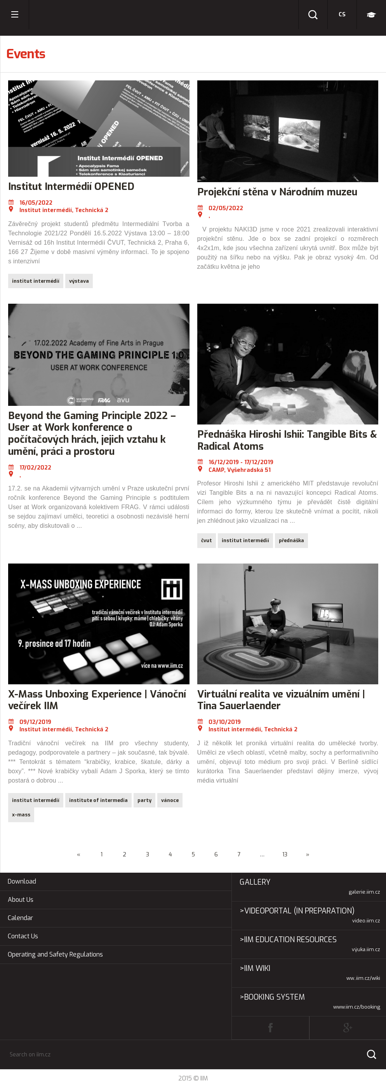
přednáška (291, 540)
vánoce (170, 800)
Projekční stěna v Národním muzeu (277, 191)
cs (342, 14)
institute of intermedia (98, 800)
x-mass (21, 814)
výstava (79, 281)
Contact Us (23, 936)
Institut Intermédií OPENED (71, 186)
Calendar (20, 918)
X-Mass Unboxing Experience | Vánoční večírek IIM (97, 700)
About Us (20, 900)
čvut (206, 540)
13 (284, 854)
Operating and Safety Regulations (55, 954)
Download (22, 881)
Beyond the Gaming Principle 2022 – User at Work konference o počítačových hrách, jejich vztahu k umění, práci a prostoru (92, 433)
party (144, 800)
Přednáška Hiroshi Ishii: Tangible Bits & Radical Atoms (287, 440)
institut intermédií (35, 281)
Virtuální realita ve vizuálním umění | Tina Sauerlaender (281, 700)
